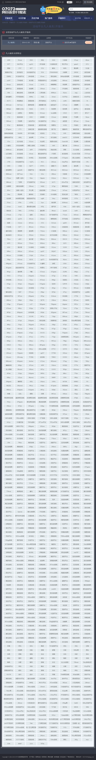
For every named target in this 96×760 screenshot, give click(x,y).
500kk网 (76, 650)
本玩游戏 (87, 613)
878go (53, 333)
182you (87, 398)
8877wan (19, 174)
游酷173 (53, 166)
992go (65, 369)
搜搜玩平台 (8, 72)
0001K (76, 707)
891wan (87, 210)
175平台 (31, 210)
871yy (31, 337)
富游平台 (87, 577)
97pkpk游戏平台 (87, 695)
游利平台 (31, 471)
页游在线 (31, 125)
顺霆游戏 (87, 552)
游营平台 (53, 487)
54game (42, 178)
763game (64, 333)
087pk (9, 312)
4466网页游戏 (20, 198)
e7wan (54, 88)
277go (76, 308)
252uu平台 (53, 695)
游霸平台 (42, 581)
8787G (42, 166)
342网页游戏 (31, 715)
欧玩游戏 (31, 568)
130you (42, 381)
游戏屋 (42, 117)
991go (9, 271)
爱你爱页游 (76, 678)
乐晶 (31, 666)
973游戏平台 (31, 182)
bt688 (76, 202)
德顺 (53, 654)
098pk (76, 316)
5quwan (20, 512)
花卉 (53, 499)
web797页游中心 (8, 724)
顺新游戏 (31, 564)
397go (42, 296)
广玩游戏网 (42, 609)
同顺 (53, 674)
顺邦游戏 (87, 540)
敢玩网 (53, 202)
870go (53, 345)
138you (53, 300)
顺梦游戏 (9, 560)
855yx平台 (76, 507)
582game (19, 288)
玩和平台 (87, 479)
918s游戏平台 (20, 162)
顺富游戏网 (42, 642)
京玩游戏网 (76, 577)
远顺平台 (87, 499)
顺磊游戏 (20, 621)
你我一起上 (87, 125)
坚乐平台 (9, 463)
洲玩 (53, 658)
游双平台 (76, 601)
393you (31, 235)
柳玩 (8, 658)
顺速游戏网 (76, 459)
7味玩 (76, 194)
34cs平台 (53, 678)
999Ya (42, 373)
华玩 (19, 666)
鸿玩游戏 (87, 516)
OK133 (65, 239)
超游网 (42, 560)
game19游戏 (20, 638)
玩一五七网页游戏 (31, 728)
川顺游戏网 (87, 528)
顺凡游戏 (53, 430)
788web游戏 (31, 686)
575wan (76, 239)
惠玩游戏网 (19, 617)
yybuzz (76, 231)
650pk (87, 284)
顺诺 (42, 646)
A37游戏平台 (65, 491)
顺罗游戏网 (76, 642)
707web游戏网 (8, 686)
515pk (31, 255)
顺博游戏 (20, 491)
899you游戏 (31, 617)
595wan (31, 556)
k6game (65, 304)
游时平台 (31, 520)
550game (87, 255)
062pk (9, 328)
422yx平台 (42, 711)
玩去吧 (42, 141)
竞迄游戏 (65, 731)
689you (76, 263)
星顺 (19, 654)
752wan (42, 276)
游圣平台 (42, 540)
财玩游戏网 (87, 573)
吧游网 (20, 194)
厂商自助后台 (70, 757)
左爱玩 (20, 113)
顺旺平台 (42, 487)
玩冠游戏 (31, 467)
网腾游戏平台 (87, 215)
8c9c (65, 255)
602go (87, 373)
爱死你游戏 (53, 691)
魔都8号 (64, 129)
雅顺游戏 (9, 597)
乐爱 (19, 662)
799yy (20, 442)
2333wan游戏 (20, 727)
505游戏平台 (42, 727)
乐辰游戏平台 (53, 414)
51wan (31, 84)
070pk (76, 398)
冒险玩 (42, 536)
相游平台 (65, 544)
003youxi (53, 361)
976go (65, 328)
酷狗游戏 (31, 105)
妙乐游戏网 (8, 487)
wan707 (76, 552)
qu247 (42, 251)
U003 (8, 166)
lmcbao (31, 361)
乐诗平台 (76, 520)
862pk (87, 304)
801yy (76, 414)
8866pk (9, 109)
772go (53, 337)
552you (31, 141)
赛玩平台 (31, 593)
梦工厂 (87, 113)
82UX (31, 259)
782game (31, 324)
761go (20, 324)
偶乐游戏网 (19, 186)
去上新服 (9, 369)
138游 (20, 166)
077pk (65, 267)
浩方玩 (65, 707)
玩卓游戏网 (42, 430)
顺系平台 (65, 617)
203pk (76, 385)
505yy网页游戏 (20, 731)
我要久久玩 (19, 109)
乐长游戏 (65, 642)
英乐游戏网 (53, 593)
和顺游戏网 (64, 532)
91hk (64, 206)
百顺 (8, 646)
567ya (87, 369)
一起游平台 (53, 613)
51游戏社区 (53, 64)
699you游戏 (31, 597)
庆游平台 (76, 463)
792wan (87, 296)
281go (53, 288)
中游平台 (53, 617)
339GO (9, 345)
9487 (19, 292)
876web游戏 (42, 699)
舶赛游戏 (9, 739)
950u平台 (20, 625)
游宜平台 (65, 548)
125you (20, 377)
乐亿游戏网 (76, 532)
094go (53, 280)
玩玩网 (9, 198)
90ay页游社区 (31, 711)
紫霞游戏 (31, 101)
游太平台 (9, 528)
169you (65, 394)
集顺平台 (42, 524)
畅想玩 (53, 544)
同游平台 (20, 463)
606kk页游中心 (31, 691)
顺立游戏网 (76, 536)
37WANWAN (54, 72)
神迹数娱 (20, 101)
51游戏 (65, 60)
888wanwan (87, 341)
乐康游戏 (53, 625)
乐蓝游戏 (65, 459)
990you (31, 345)
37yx (8, 141)
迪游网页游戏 (42, 398)
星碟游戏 (87, 670)
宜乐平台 (9, 512)
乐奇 (87, 389)
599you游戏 (19, 418)
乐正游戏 (42, 678)
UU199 (31, 316)
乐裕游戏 (53, 601)
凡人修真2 (11, 42)
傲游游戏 (76, 88)
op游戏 (87, 292)
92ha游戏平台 (8, 731)
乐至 (76, 666)
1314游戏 (20, 686)
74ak (31, 723)
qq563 (65, 223)
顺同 (31, 662)
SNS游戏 (76, 76)
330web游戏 (8, 434)
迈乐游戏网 (64, 442)
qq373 (42, 259)
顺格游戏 (20, 446)
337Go (42, 337)
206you (87, 430)
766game (53, 304)
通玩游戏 (76, 544)
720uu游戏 (53, 739)
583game (42, 304)
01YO (42, 109)
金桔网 (31, 137)
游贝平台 (20, 597)
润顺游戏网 (31, 621)
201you (87, 418)
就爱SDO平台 (20, 678)
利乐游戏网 (19, 552)
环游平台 (9, 536)
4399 (8, 60)
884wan (53, 239)
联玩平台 (20, 601)
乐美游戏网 (42, 601)
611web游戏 (87, 711)
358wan (31, 186)
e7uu (87, 105)
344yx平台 (42, 695)
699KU (76, 381)
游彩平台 (87, 442)
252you (42, 219)
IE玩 (31, 381)
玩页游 (9, 158)
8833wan (76, 170)
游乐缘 (87, 487)
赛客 (64, 149)
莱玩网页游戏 (31, 402)
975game (8, 129)
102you (87, 349)
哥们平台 (65, 64)
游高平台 (20, 581)
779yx (76, 373)
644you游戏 (31, 707)
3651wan (8, 105)
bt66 (53, 145)
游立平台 (20, 483)
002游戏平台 (87, 699)
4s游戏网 (87, 202)
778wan (8, 491)
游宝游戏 (87, 72)
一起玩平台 (31, 121)
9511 (42, 162)
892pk (76, 353)
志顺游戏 (76, 573)
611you (53, 255)
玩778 (42, 300)
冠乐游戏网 (76, 556)
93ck (31, 174)
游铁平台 (65, 483)
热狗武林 (20, 117)
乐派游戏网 (53, 585)
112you (20, 223)
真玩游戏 (87, 556)
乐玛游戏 (87, 630)
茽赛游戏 (76, 731)
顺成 (64, 670)
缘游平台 (20, 467)
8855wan (87, 170)
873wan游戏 (53, 564)
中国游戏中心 (42, 80)
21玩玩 (76, 280)
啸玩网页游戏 (31, 414)
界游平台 (65, 585)
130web (42, 686)
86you (87, 190)
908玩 (31, 682)
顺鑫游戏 (53, 528)
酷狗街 (31, 194)
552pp (20, 373)
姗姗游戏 (9, 365)
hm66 (76, 703)
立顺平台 (53, 516)
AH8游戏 (31, 312)
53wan (87, 121)
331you (53, 247)
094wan (87, 495)
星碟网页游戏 (53, 634)
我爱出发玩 (53, 141)
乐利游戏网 (87, 593)
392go (31, 300)
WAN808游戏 (20, 719)
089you (9, 389)
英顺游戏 (76, 617)
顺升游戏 (65, 479)
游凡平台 (20, 544)
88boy (53, 243)
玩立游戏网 (8, 446)
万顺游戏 (87, 536)
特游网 (65, 84)
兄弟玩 (9, 76)
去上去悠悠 (64, 662)
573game (42, 284)
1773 (19, 129)
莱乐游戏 (76, 442)
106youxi (20, 385)
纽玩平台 (76, 560)
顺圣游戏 (76, 625)
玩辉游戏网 (42, 507)
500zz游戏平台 (19, 609)
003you (65, 682)
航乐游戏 (9, 532)
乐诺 (76, 654)
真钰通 (87, 227)
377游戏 (42, 418)
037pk (65, 324)
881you (31, 227)
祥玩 (19, 646)
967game (76, 337)
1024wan (76, 369)
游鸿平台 (76, 605)
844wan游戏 (76, 597)
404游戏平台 (76, 292)
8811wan (53, 170)
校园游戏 (76, 227)
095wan (76, 288)
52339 (65, 247)
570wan (87, 263)
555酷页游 (20, 422)
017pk (65, 276)
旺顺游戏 (20, 451)
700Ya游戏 (31, 422)
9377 (8, 64)
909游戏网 (87, 686)
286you (65, 300)
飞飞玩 (31, 357)
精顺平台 (76, 516)
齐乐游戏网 (19, 145)
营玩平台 (65, 560)
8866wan (8, 174)
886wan (8, 182)
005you (9, 255)
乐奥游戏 (31, 585)
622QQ (65, 365)
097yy (42, 389)
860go (9, 341)
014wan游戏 (53, 573)
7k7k (42, 72)
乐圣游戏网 (42, 577)
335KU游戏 (76, 475)
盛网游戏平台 (8, 137)
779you (53, 438)
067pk (31, 328)
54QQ (42, 186)
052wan (20, 259)
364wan (76, 235)
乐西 (8, 654)
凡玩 (76, 646)
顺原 (64, 658)
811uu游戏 (20, 434)
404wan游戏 (53, 158)
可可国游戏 (19, 97)
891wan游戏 (53, 581)
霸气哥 (53, 206)
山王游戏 (9, 154)
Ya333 (76, 251)
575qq (65, 361)
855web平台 (42, 691)
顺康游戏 (31, 581)
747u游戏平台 (53, 646)
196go (53, 324)
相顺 (42, 650)
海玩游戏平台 (87, 406)
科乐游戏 (42, 573)
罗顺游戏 (42, 552)
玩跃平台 (53, 471)
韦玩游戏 (9, 625)
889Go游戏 (53, 418)
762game (19, 353)
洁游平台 (65, 524)
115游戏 (53, 231)
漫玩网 (76, 166)
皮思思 (65, 121)
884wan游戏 (20, 613)
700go (9, 259)
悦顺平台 (42, 544)
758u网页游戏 (65, 674)
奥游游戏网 (42, 402)
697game (87, 353)
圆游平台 (20, 699)
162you (65, 389)
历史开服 (35, 18)
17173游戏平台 (53, 723)
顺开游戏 (20, 540)
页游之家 (65, 194)
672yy (65, 288)
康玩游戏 (42, 593)
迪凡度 (31, 239)
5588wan (76, 145)
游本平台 (65, 678)
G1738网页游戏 (8, 727)
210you (76, 259)
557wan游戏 (20, 528)
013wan (31, 267)
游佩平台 (42, 605)
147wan (65, 190)
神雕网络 (53, 84)
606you (87, 235)
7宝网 (20, 182)
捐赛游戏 (65, 735)
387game (8, 337)
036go (76, 430)
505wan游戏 (8, 520)
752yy (31, 280)
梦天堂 (87, 223)
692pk (87, 414)
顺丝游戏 (31, 573)
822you (31, 463)
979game (76, 341)
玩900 (53, 284)
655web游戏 (76, 699)
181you (31, 219)
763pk (9, 349)
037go (76, 418)
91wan (20, 60)
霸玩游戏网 (87, 564)
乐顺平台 (31, 479)
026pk (53, 389)
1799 (8, 162)
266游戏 (31, 288)
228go (53, 373)
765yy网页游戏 (76, 735)
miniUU (65, 137)
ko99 (76, 210)
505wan (42, 182)
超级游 (9, 568)
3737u (76, 198)
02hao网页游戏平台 (76, 321)
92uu (31, 178)
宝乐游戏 (76, 564)
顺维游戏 (76, 434)
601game (19, 361)
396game (87, 345)
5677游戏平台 (53, 215)
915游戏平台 (20, 76)
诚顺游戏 (87, 451)
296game (42, 438)
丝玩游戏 (53, 451)
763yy (9, 402)
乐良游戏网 (64, 455)
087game (42, 345)
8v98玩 (31, 158)
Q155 (64, 243)
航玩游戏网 (53, 524)
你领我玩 (20, 158)
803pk (53, 410)
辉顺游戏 (31, 560)
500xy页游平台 (87, 703)
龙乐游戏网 (87, 568)
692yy (31, 341)
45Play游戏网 (20, 715)
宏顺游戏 (42, 564)
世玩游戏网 (8, 455)
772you (76, 247)
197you (65, 414)
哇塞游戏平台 (31, 198)
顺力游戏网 (8, 548)
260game (8, 381)
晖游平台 (20, 556)
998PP (54, 377)
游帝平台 (9, 589)
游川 (19, 674)
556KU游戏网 (20, 475)
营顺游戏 (87, 512)
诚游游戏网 (8, 414)
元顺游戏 (42, 414)
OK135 (76, 438)
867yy (42, 316)
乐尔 (53, 670)
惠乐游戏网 (76, 479)
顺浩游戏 (31, 442)
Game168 (65, 141)
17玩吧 (53, 154)
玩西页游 (42, 495)
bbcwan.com (42, 719)
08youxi (31, 377)
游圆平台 (20, 524)
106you (76, 357)
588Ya (65, 446)
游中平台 (76, 634)
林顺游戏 (20, 459)
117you (42, 361)
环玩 (76, 670)
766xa (8, 239)
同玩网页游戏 (87, 410)
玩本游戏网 (76, 512)
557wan (76, 174)
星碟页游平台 (87, 638)
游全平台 (87, 674)
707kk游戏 (76, 727)
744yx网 (8, 691)
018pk (42, 385)
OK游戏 (64, 296)
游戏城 (65, 117)
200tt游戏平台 (8, 617)
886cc (64, 373)
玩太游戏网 (53, 434)
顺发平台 (20, 499)
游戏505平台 (42, 739)
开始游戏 (88, 42)
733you (42, 231)
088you (9, 300)
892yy (31, 349)
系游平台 (31, 601)
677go (53, 276)
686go (76, 271)
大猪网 (65, 72)
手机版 (59, 2)
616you (53, 178)
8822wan (64, 170)
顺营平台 (53, 556)
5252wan (87, 145)
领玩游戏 (42, 170)
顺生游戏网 (42, 491)
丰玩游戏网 (42, 568)
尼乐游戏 (53, 609)
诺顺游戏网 (53, 560)
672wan (8, 308)
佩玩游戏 (42, 621)
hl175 (53, 182)
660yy (9, 333)
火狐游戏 (65, 227)
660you (20, 341)
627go (87, 316)
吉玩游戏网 (87, 605)
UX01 (65, 263)
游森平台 (53, 442)
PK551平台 (42, 682)
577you (20, 276)
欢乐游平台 (8, 577)
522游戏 (87, 231)
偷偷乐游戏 (76, 101)
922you (42, 235)
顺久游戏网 (31, 512)
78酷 (31, 271)
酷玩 (53, 68)
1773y (87, 271)
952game (31, 284)
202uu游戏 (20, 691)
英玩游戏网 (64, 568)
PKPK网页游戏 (53, 719)
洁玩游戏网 (64, 613)
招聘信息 (38, 757)
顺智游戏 (87, 601)
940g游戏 (20, 471)
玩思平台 (42, 442)
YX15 (8, 276)
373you (9, 178)
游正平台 (31, 455)
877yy (42, 341)
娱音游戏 (53, 731)
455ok (9, 373)
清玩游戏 (9, 642)
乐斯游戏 (76, 524)
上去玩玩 (87, 92)
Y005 (76, 276)
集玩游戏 (20, 634)
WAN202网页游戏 (65, 724)
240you (42, 735)
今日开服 (22, 18)
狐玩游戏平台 (42, 154)
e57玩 (31, 202)
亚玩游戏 (53, 467)
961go (20, 349)
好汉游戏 (42, 707)
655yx (53, 715)
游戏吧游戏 (64, 337)
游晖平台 (42, 434)
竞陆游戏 (31, 739)
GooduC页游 (76, 154)
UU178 (9, 674)
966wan (8, 113)
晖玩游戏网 (31, 459)
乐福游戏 (87, 634)
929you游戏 (53, 605)
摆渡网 (20, 231)
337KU (65, 345)
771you (65, 215)
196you (65, 410)
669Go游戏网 (65, 422)
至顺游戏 (9, 682)
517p (64, 727)
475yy (65, 292)
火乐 (42, 674)
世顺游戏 (76, 455)
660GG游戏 (76, 422)
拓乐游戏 (65, 487)
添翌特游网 (87, 76)
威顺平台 (65, 581)
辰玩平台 (31, 577)
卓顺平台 (76, 487)
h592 (8, 247)
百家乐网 (31, 92)
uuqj (76, 92)
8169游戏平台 (31, 72)
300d (87, 707)
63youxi (8, 357)
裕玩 (42, 658)
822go (31, 308)
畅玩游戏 (20, 92)
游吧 (53, 263)
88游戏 (31, 353)
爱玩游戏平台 (87, 589)
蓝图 (31, 215)
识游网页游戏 (65, 406)
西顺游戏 (42, 630)
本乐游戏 (9, 556)
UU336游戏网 (31, 475)
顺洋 (19, 658)
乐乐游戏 (20, 154)
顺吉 (42, 666)
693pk (42, 312)
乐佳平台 (42, 459)
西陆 (8, 68)
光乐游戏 (76, 483)
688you (76, 243)
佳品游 (65, 605)
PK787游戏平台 (76, 686)
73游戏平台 (53, 727)
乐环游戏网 (76, 406)
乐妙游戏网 (64, 589)
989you (42, 239)
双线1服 (36, 42)
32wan (53, 97)
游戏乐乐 (76, 97)
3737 (19, 68)
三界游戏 (42, 92)
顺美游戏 (42, 471)
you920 (53, 589)
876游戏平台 (20, 682)
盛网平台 (9, 88)
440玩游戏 (53, 686)
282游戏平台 (54, 699)
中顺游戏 (42, 467)
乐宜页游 (76, 499)
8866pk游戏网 (65, 76)
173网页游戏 (42, 723)
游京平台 (76, 451)
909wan (8, 121)
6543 (53, 60)
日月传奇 (76, 137)
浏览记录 (87, 18)
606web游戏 (76, 691)
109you (31, 369)
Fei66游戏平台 (53, 259)
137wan (65, 105)
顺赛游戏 (20, 532)
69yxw (65, 178)
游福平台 (48, 42)
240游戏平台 (9, 666)
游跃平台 (65, 556)
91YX (42, 84)
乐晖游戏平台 (20, 414)
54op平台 (65, 162)
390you (87, 333)
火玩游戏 (53, 80)
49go (76, 446)
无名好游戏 (42, 158)
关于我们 (32, 757)
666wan (65, 80)
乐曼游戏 (31, 625)
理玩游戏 (20, 642)
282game (31, 296)
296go (42, 292)
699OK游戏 (87, 471)
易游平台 (9, 516)
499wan (87, 219)
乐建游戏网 (64, 507)
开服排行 (61, 18)
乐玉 (53, 662)
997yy (76, 304)
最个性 (53, 129)
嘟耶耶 (20, 381)
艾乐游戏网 (64, 495)
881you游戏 (42, 625)
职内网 (65, 109)
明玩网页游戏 (8, 398)
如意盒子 (53, 105)
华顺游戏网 (53, 552)
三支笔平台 (76, 219)
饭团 (8, 223)
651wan (42, 455)
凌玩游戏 (76, 581)
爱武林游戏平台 (87, 723)
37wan (76, 60)
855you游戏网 (8, 707)
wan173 (87, 194)
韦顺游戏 (87, 617)
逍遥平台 (31, 170)
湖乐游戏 (9, 507)
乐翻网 (76, 105)
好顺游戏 (9, 524)
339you (53, 227)
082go (20, 365)
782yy (20, 345)
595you (87, 251)
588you (42, 215)
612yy (9, 422)
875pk (42, 288)
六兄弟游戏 (76, 682)
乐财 (76, 658)
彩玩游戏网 (8, 467)
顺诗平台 (31, 499)
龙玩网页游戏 (53, 398)
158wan (42, 88)
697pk (53, 292)
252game (31, 276)
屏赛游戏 (42, 731)
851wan (76, 223)
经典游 (65, 630)
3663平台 (20, 64)
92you (65, 92)
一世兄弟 (65, 711)
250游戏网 (87, 174)
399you (9, 316)
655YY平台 (53, 475)
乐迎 (64, 650)
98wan (53, 210)
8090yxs (53, 92)
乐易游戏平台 (87, 402)
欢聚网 (9, 186)
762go (76, 394)
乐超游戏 (42, 548)
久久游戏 (76, 149)
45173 (9, 101)
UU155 (42, 333)
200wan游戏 (42, 349)
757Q (76, 345)
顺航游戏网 (76, 638)
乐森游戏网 (64, 540)
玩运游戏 (87, 459)
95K (8, 92)
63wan (31, 154)
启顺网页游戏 (65, 398)
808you (65, 231)
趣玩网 (42, 210)
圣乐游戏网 (87, 560)
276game (87, 324)
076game (19, 402)
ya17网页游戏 (76, 715)
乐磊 (31, 650)
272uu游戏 (9, 703)
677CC (54, 349)
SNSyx (54, 121)
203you (42, 426)
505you (76, 267)
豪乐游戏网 (87, 491)
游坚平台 (76, 495)
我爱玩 (53, 125)
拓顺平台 (20, 630)
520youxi (87, 276)
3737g (53, 133)
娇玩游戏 (76, 630)
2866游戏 (31, 76)
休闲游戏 (65, 198)
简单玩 (31, 113)
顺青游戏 (31, 503)
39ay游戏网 (76, 711)
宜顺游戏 (65, 463)
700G (19, 210)
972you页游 (87, 735)
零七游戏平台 (8, 695)
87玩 (42, 206)
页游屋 (42, 194)
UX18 (65, 113)
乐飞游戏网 (8, 544)
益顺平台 (20, 573)
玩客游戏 (65, 385)
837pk (20, 406)
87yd (8, 125)
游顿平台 (87, 483)
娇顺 (53, 650)
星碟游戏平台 (8, 670)
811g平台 (87, 666)
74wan (87, 166)
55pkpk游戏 (64, 715)
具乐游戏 (53, 483)
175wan (8, 215)
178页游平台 (42, 149)
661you (20, 235)
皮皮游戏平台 (20, 267)
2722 (42, 223)
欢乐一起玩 (76, 206)
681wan (20, 328)
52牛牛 (65, 284)
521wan (53, 223)
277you (76, 312)
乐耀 (42, 394)
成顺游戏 (87, 455)
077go (53, 328)
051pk (20, 284)
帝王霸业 (77, 12)
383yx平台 (42, 516)
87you (42, 255)
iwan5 (20, 206)
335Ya (87, 446)
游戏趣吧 (9, 97)
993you (20, 243)
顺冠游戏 (9, 581)
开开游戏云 (42, 101)
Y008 (76, 186)
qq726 (20, 219)
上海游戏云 (87, 149)
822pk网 (64, 691)
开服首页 (8, 18)
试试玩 (42, 133)
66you (65, 259)
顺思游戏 (53, 495)
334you (53, 365)
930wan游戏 (20, 735)
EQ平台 (53, 101)
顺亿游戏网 (64, 634)
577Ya (76, 365)
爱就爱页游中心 (9, 699)
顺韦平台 (42, 634)
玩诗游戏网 (8, 499)
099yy (9, 288)
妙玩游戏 (76, 402)
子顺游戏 (87, 463)
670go (9, 304)
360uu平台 (87, 158)
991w (8, 190)
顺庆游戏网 (31, 605)
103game (31, 373)
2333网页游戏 (20, 723)
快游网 (9, 585)
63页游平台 (76, 190)
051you (20, 280)
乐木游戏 (87, 621)
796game (87, 394)
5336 (8, 743)
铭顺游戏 (20, 487)
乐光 (64, 654)
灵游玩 (65, 528)
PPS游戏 (42, 64)
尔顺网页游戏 (65, 402)
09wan (20, 316)
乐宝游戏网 (31, 487)
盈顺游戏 (9, 471)
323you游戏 (53, 703)
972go (31, 333)
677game (87, 467)
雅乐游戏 (31, 524)
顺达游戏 (76, 540)
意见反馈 (63, 757)
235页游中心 (9, 711)
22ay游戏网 (87, 544)
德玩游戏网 (76, 589)
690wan (65, 316)
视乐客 (20, 247)
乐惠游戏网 (42, 528)
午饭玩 (76, 125)
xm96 (64, 101)
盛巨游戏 (9, 231)
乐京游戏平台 (53, 402)
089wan (87, 337)
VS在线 (8, 227)
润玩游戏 (20, 585)
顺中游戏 (9, 483)
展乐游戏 (20, 430)
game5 (76, 64)
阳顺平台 (42, 597)
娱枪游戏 (53, 735)
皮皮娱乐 (9, 235)
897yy (9, 320)
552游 (87, 68)
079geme (19, 333)
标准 (77, 2)
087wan (65, 312)
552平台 (64, 97)
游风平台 (20, 495)
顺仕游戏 (53, 507)
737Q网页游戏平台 (53, 406)
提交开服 (78, 18)
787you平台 (53, 422)
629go (42, 406)
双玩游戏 (76, 609)
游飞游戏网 (87, 426)
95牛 (64, 133)
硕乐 (19, 670)
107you (31, 365)
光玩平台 (9, 601)
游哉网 (87, 520)
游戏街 (65, 320)
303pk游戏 (76, 674)
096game (31, 426)
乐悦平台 (53, 463)
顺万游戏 (87, 524)
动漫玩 (65, 280)
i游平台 (76, 109)
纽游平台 (65, 467)
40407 (20, 743)
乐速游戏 (20, 520)
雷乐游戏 (42, 499)
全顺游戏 (20, 568)
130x (8, 442)
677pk (42, 308)
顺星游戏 (87, 548)
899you (76, 255)
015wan (87, 267)
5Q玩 (42, 97)
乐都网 (20, 650)
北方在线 (20, 141)
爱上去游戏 (76, 158)
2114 (31, 743)
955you (42, 227)
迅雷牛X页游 (76, 162)
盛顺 (31, 658)
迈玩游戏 (20, 548)
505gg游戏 (9, 540)
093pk (53, 426)
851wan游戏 (8, 621)
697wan (76, 300)
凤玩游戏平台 (31, 410)
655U (31, 117)
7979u (42, 743)
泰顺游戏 (42, 483)
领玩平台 (31, 634)
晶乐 (31, 674)
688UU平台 (19, 426)
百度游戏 (76, 80)
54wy (53, 198)
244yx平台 (87, 719)
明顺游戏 (31, 528)
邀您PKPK (20, 605)
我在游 (9, 210)
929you (65, 251)
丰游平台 (31, 451)
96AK (31, 109)
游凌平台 (53, 532)
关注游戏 (89, 2)
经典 (70, 2)
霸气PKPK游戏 (20, 516)
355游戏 (42, 475)
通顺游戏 (31, 638)
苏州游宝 (20, 72)
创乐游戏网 (8, 451)
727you (31, 483)
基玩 (8, 650)
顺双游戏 (9, 678)
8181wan (87, 239)
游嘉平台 (9, 438)
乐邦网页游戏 (20, 410)
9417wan (19, 105)
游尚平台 (9, 605)
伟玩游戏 (65, 638)
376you (76, 328)
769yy (87, 361)
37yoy (9, 202)
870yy (87, 385)
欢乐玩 (31, 552)
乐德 (87, 658)
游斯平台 (65, 625)
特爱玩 (42, 267)
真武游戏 (87, 84)
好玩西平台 (87, 182)
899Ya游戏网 (9, 426)
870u (19, 202)
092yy (87, 280)
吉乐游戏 (76, 491)
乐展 (64, 666)
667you (31, 223)
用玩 (87, 650)
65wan (42, 76)
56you (87, 117)
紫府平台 (87, 365)
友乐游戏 (87, 609)
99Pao (9, 251)
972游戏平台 (87, 727)
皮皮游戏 (42, 190)
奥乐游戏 (31, 699)
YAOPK (20, 133)
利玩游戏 (42, 617)
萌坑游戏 (53, 76)
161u (42, 174)
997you (53, 341)
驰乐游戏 (31, 434)
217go (53, 186)
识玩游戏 (53, 577)
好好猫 (42, 357)
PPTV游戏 (31, 133)
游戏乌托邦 (76, 182)
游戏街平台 (8, 715)
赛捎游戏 (31, 735)
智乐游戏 (9, 630)
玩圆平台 (53, 512)
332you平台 (19, 711)
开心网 (31, 190)
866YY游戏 (64, 418)
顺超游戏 (65, 516)
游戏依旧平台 (8, 296)
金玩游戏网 (53, 630)
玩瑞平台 (87, 434)
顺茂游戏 (76, 503)
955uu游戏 (20, 695)
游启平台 (9, 613)
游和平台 (76, 471)
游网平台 (87, 642)
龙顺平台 (76, 528)
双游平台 (87, 678)
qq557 (42, 353)
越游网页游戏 (20, 398)
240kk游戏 (31, 719)
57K (87, 162)
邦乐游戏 (9, 430)
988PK (87, 300)
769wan (87, 475)
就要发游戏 (53, 491)
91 (87, 101)
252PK (65, 271)
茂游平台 (65, 609)
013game (31, 389)
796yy (42, 328)
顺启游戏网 (87, 585)
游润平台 (31, 609)
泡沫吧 (65, 166)
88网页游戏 (76, 133)
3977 (31, 68)
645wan (76, 215)
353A (64, 377)
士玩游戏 (65, 577)
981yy (31, 385)
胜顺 (42, 662)
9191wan (76, 178)
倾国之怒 (83, 12)
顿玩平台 (65, 503)
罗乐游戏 (42, 532)
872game (19, 304)
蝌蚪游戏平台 (87, 129)
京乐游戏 (20, 438)
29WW (76, 72)
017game (53, 385)
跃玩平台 (9, 573)
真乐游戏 (20, 564)
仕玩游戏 (42, 463)
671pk (20, 320)
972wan (31, 292)
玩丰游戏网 (76, 467)
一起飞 (31, 162)
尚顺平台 (31, 548)
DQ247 (53, 251)
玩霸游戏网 (64, 451)
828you (42, 243)
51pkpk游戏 (42, 715)
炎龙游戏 (65, 154)
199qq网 (64, 703)
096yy (20, 308)
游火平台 (31, 430)
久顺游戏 (42, 451)
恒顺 (8, 394)
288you (53, 174)
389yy (9, 324)
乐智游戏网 (76, 585)
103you (65, 353)
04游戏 (42, 247)
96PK (64, 68)
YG (87, 381)
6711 (87, 64)
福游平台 (53, 520)
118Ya (53, 381)
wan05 (87, 247)
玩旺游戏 (53, 503)
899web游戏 (76, 695)
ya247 (8, 80)
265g (76, 739)
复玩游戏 (9, 638)
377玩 (76, 296)
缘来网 (20, 271)
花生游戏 (87, 133)
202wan (53, 162)
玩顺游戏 (9, 479)
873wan (87, 328)
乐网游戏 (9, 552)
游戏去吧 (20, 84)
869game (19, 312)
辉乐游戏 (65, 601)
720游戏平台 (65, 686)
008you (65, 235)
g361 (87, 88)
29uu (8, 194)
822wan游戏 (31, 630)
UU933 (65, 357)
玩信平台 (76, 426)
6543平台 (87, 97)
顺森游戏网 (64, 573)
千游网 (76, 117)
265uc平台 (65, 182)
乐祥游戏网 (76, 613)
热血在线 (53, 149)
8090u (31, 97)
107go (87, 377)
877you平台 (42, 422)
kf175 (87, 198)
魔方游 (65, 145)
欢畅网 (65, 621)
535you (42, 446)
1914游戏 (53, 194)
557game (53, 271)
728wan (76, 662)
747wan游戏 (31, 695)
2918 (31, 60)
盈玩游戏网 (76, 621)
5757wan (87, 154)
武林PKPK (87, 691)
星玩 (76, 389)
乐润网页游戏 (31, 398)
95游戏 (42, 145)
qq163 (31, 64)
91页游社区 (31, 703)
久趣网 (42, 263)
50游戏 (65, 174)
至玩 (64, 646)
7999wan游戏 (65, 536)
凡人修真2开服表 (22, 22)
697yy (42, 369)
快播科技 (53, 320)
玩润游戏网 (31, 495)
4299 (42, 365)
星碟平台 (53, 638)
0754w (42, 137)
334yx (76, 361)
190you (9, 406)
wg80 (42, 198)
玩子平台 (53, 455)
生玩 (31, 646)
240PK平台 (31, 731)
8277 (19, 227)
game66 (20, 170)
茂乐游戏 (87, 507)
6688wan (8, 149)
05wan (9, 84)
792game (76, 410)
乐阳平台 (53, 568)
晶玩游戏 (76, 568)
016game (19, 389)
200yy (87, 438)
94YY (76, 113)
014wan (53, 296)
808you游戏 (42, 589)
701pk (87, 357)
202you (20, 703)
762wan (76, 284)
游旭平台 (9, 609)
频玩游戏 (9, 634)
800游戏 (8, 280)
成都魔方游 (42, 105)
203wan (8, 353)
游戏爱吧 (9, 170)
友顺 (31, 670)
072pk (20, 337)
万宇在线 (65, 219)
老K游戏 (87, 109)
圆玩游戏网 (53, 597)
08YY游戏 (53, 267)
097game (31, 406)
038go (31, 446)
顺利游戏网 (64, 520)
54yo (87, 178)
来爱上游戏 (31, 145)
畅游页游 (76, 129)
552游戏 (87, 288)
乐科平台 (65, 593)
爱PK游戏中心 (42, 703)
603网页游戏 (9, 719)
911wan (42, 113)
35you (65, 308)
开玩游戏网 (42, 613)
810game (31, 320)
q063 (19, 239)
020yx (65, 438)
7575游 (53, 707)
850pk (87, 259)
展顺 (31, 394)
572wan (42, 271)
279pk (76, 333)
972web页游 (53, 682)
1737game (65, 158)
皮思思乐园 (42, 125)
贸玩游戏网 (42, 503)
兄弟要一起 (76, 723)
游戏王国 (31, 129)
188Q (19, 137)
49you (87, 60)
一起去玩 (87, 206)
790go (65, 341)
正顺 (87, 646)
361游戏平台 (42, 121)
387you (42, 324)
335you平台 (8, 475)
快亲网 (53, 109)
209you (53, 446)
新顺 (42, 670)
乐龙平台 (31, 540)
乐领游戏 (65, 512)
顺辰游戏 (65, 434)
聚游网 (76, 68)
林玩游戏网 (42, 556)
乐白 (87, 654)
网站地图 (50, 757)
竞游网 (76, 141)
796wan (87, 312)
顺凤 (8, 662)
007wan (76, 121)
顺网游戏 (53, 219)
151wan (53, 117)
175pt (20, 215)
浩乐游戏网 (42, 520)
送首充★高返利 (70, 42)
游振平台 (20, 479)
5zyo (42, 202)
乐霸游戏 (31, 516)
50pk (87, 186)
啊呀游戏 (65, 186)
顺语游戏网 (8, 459)
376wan (53, 190)
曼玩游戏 (20, 589)
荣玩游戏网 (64, 552)
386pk (20, 300)
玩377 (31, 166)
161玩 (65, 125)
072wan (42, 280)
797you (87, 308)
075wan (20, 263)
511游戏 (31, 247)
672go (9, 284)
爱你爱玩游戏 (31, 206)
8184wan (64, 202)
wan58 (20, 507)
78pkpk (20, 577)
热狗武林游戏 (8, 133)
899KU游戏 (31, 418)
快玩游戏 (42, 320)
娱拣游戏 (9, 735)
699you (20, 251)
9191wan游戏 (20, 536)
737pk (87, 320)
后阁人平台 (53, 308)
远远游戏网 (64, 499)
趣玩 (31, 491)
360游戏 (87, 80)
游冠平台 (31, 589)
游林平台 (42, 479)
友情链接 (56, 757)
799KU (53, 357)
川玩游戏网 (42, 638)
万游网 (20, 121)
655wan (31, 251)
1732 (8, 117)
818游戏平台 (87, 731)
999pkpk (87, 581)
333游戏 (19, 255)
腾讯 (64, 739)
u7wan (9, 206)
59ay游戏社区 (87, 662)
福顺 (53, 666)
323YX (65, 349)
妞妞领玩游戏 (42, 129)
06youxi (20, 369)
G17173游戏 (20, 739)
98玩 (42, 60)
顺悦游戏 (20, 593)
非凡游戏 (53, 137)
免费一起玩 (19, 178)
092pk (76, 349)
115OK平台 (64, 475)
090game (8, 263)
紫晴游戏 (31, 507)
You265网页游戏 (87, 715)
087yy (65, 430)
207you (31, 438)
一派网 (42, 410)
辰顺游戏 (31, 613)
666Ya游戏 (8, 418)
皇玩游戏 (9, 593)
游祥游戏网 (31, 532)
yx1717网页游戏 (65, 719)
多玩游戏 (20, 149)
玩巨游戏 (53, 479)
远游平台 (20, 503)
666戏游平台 (20, 707)
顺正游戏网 (8, 503)
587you (20, 296)
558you (87, 243)
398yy (76, 377)
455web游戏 (65, 699)
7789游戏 (20, 80)
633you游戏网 (53, 711)
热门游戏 (48, 18)
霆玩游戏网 (87, 597)
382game (53, 312)
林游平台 (53, 548)
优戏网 (31, 88)
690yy (9, 377)
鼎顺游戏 (9, 410)
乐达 (42, 654)
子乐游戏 (42, 512)
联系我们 (44, 757)
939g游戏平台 (53, 621)
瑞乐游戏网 (87, 503)
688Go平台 (87, 422)
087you (53, 394)
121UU (53, 369)
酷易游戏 (20, 125)
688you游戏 (19, 560)
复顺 (31, 654)
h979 (8, 243)
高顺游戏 (53, 536)
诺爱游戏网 (87, 137)
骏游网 (31, 231)
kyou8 (65, 210)
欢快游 (65, 597)
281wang (19, 357)
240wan (87, 682)
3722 (42, 68)
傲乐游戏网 (31, 678)
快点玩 (9, 385)
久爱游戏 (87, 141)
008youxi (8, 361)
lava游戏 (53, 113)
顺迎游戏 (65, 426)
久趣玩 (9, 145)
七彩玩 (9, 219)
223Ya (42, 377)
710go (53, 316)
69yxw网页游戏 (31, 544)
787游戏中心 (65, 695)
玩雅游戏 (20, 455)
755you (31, 243)
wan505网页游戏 (76, 720)
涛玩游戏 (42, 585)
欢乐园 (31, 80)
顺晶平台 (53, 459)
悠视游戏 (20, 88)
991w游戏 (76, 548)
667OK (65, 381)
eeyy (87, 739)
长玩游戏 (9, 564)
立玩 (19, 394)
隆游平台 (76, 593)
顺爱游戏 (87, 532)
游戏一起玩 (19, 190)
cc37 (31, 304)
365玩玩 (31, 536)
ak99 (31, 149)
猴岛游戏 (9, 292)
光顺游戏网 (87, 625)
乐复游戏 (31, 642)
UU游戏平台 (31, 263)
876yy (76, 324)
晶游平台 (53, 540)
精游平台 (53, 642)
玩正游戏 (65, 471)
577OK (53, 353)
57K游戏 (65, 88)
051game (8, 267)
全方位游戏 (53, 235)
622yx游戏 (9, 495)
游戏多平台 (76, 84)
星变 (87, 12)
